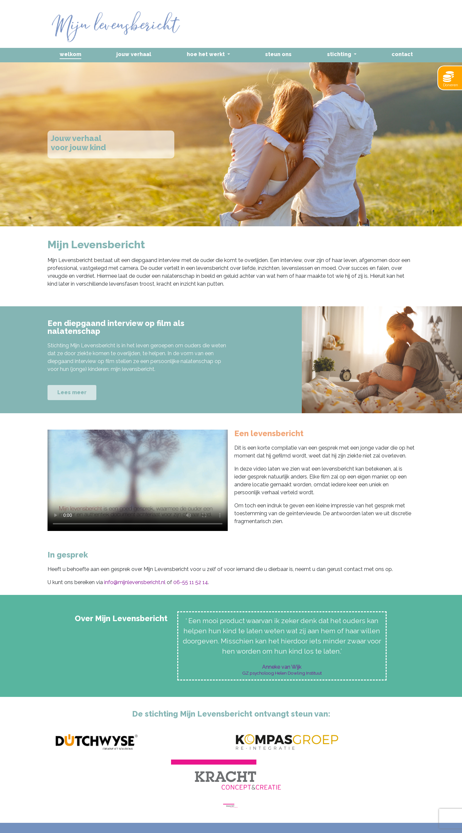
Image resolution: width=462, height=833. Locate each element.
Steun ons (278, 54)
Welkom (70, 54)
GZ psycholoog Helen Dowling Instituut (282, 673)
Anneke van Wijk (281, 667)
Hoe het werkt (206, 54)
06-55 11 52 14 (190, 582)
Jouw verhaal (133, 54)
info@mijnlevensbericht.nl (134, 582)
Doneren (450, 79)
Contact (402, 54)
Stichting (340, 54)
